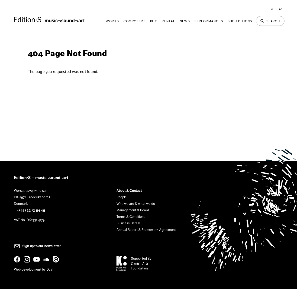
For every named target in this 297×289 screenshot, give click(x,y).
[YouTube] (37, 259)
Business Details (128, 223)
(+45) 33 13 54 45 (31, 210)
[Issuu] (57, 259)
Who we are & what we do (135, 204)
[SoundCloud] (47, 259)
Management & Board (132, 210)
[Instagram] (28, 259)
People (121, 197)
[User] (272, 9)
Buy (153, 21)
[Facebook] (18, 259)
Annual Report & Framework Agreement (146, 230)
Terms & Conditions (130, 217)
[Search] (270, 21)
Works (112, 21)
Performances (208, 21)
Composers (134, 21)
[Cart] (280, 9)
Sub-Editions (240, 21)
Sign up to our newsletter (37, 246)
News (185, 21)
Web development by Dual (33, 269)
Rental (168, 21)
